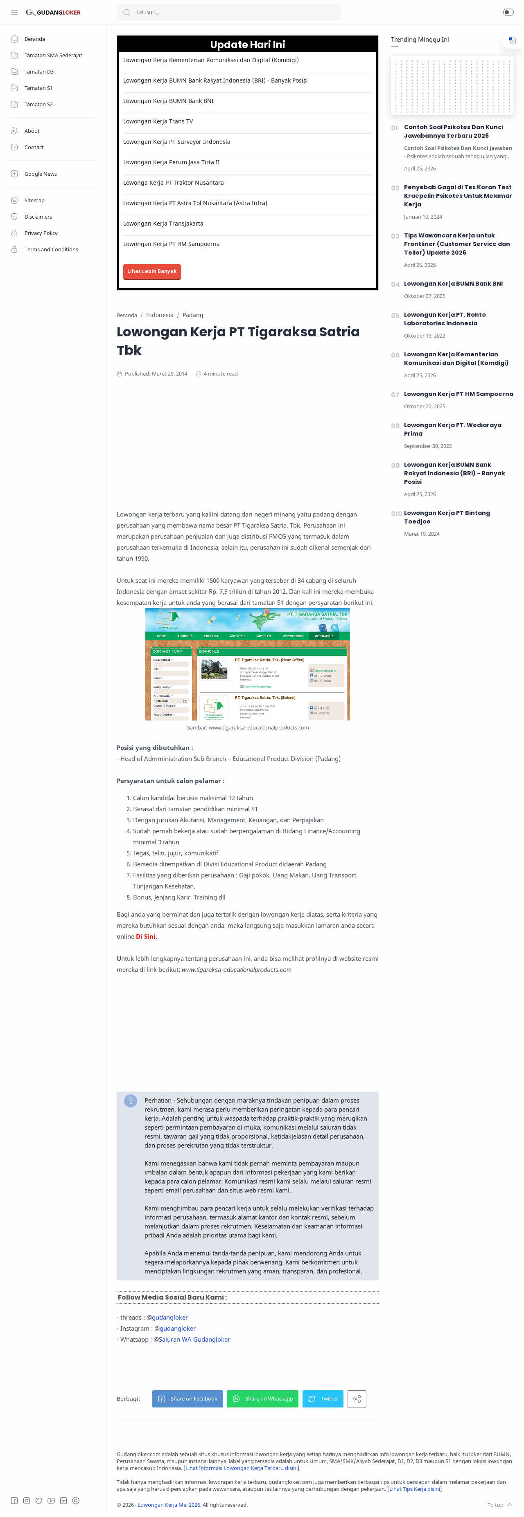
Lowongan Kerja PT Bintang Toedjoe (447, 517)
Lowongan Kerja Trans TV (158, 121)
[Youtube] (51, 1501)
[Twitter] (39, 1501)
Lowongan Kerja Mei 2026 (169, 1504)
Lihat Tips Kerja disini (414, 1489)
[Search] (229, 12)
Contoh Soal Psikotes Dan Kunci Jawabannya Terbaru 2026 (453, 131)
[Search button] (126, 12)
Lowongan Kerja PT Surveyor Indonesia (176, 141)
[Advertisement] (276, 451)
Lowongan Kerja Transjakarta (163, 223)
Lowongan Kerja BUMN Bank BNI (168, 101)
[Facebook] (14, 1501)
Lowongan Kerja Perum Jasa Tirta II (171, 162)
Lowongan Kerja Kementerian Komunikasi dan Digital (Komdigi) (211, 60)
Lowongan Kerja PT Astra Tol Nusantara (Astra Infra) (195, 203)
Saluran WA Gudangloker (194, 1339)
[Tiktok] (76, 1501)
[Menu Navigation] (14, 12)
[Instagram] (27, 1501)
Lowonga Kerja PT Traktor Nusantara (173, 182)
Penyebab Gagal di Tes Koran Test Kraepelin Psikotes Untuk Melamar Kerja (458, 195)
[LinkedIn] (63, 1501)
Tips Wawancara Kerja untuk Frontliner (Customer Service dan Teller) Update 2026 (457, 244)
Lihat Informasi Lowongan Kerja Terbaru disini (241, 1468)
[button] (508, 12)
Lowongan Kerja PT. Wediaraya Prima (452, 429)
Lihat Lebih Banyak (152, 271)
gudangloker (170, 1317)
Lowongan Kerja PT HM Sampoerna (171, 244)
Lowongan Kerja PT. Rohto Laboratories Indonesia (445, 319)
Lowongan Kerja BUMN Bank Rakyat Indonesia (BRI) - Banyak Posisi (215, 80)
